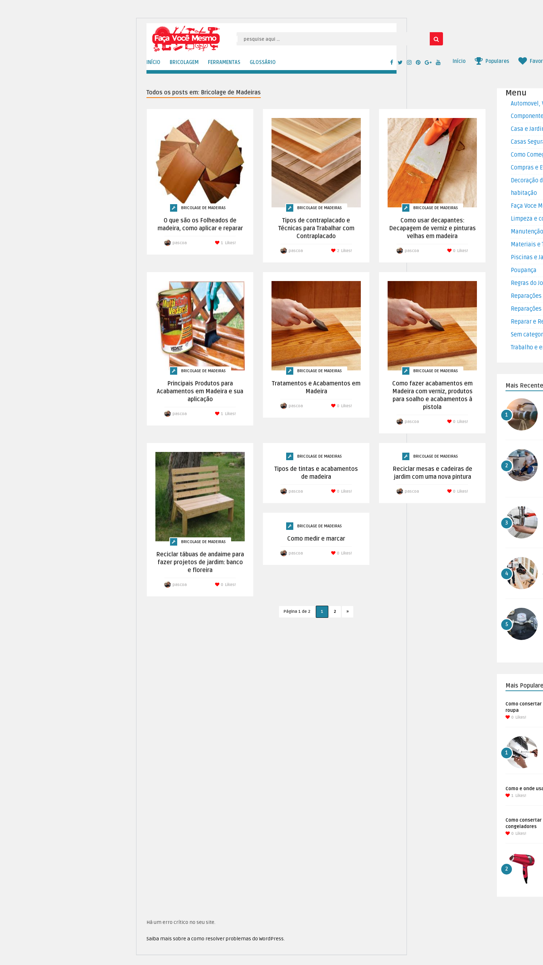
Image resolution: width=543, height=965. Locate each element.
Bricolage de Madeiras (203, 208)
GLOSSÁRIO (263, 62)
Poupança (524, 270)
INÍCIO (153, 62)
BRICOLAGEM (184, 62)
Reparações (526, 296)
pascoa (180, 243)
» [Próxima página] (348, 611)
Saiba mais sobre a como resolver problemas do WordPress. (215, 939)
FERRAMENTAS (224, 62)
